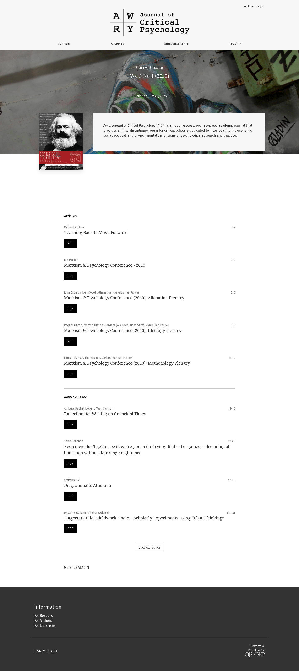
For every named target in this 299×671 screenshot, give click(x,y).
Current (64, 44)
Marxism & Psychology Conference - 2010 (104, 265)
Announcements (176, 44)
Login (260, 6)
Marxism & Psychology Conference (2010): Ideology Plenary (122, 330)
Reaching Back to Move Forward (96, 232)
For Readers (43, 616)
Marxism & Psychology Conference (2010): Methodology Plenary (127, 363)
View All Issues (149, 547)
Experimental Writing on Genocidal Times (105, 413)
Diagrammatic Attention (87, 485)
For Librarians (44, 626)
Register (248, 6)
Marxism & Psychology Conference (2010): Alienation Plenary (124, 297)
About (234, 44)
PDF (70, 243)
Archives (117, 44)
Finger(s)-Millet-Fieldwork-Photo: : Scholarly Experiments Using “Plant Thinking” (144, 518)
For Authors (43, 621)
